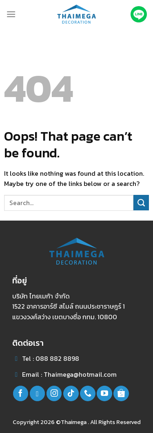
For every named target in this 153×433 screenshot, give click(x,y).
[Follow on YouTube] (104, 393)
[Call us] (87, 393)
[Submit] (141, 202)
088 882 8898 (57, 358)
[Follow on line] (37, 393)
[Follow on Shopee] (121, 393)
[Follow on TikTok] (71, 393)
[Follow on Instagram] (54, 393)
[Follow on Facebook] (21, 393)
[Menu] (11, 14)
